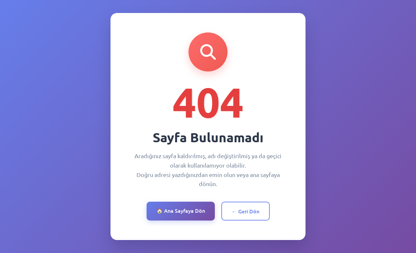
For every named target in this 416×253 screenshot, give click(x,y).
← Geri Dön (245, 211)
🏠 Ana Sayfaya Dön (180, 210)
